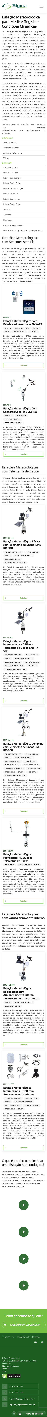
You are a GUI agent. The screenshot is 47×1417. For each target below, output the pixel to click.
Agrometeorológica (10, 167)
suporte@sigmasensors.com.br (22, 1405)
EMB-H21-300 (9, 985)
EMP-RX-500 (8, 851)
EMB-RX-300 (8, 538)
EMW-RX (7, 405)
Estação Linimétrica (10, 194)
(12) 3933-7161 (16, 1392)
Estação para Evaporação (13, 188)
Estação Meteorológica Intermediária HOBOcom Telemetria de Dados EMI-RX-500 (21, 646)
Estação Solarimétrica (11, 199)
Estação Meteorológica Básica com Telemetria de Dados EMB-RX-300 (22, 544)
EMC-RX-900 (8, 740)
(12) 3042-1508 (16, 1387)
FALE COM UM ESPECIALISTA (21, 1325)
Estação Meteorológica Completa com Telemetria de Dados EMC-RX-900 (23, 747)
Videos (5, 158)
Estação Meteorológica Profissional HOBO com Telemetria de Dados (17, 857)
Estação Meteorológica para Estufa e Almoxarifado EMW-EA (22, 322)
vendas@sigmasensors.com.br (21, 1399)
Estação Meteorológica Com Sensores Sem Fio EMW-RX (20, 410)
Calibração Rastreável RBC (13, 225)
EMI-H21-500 (8, 1084)
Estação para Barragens (12, 178)
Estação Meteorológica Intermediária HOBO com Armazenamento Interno (18, 1091)
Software (6, 209)
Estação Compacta (10, 173)
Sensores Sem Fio (10, 142)
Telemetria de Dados (11, 148)
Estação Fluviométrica (11, 204)
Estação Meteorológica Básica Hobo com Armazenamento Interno (18, 991)
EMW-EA (6, 318)
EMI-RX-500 (8, 638)
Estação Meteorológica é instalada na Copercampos (23, 230)
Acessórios (7, 215)
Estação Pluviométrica (11, 183)
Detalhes (15, 365)
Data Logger (8, 220)
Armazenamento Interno (12, 153)
